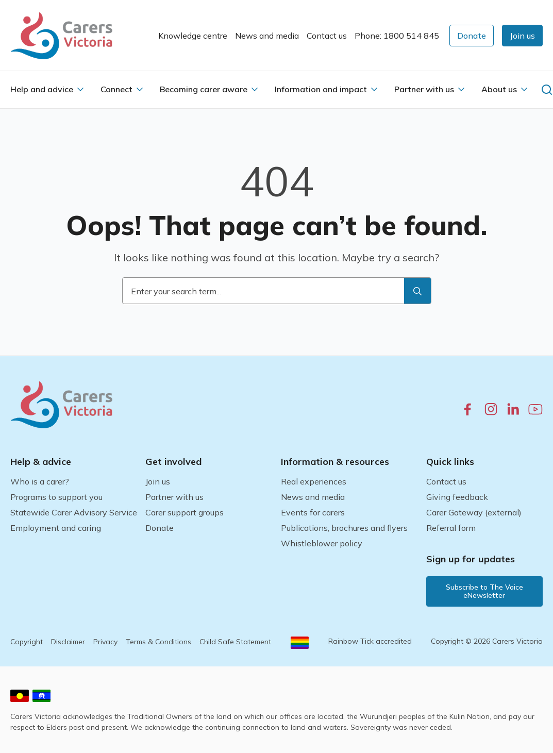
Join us (157, 481)
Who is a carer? (39, 481)
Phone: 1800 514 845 (397, 35)
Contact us (327, 35)
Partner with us (424, 89)
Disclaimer (68, 641)
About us (499, 89)
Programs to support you (56, 497)
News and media (267, 35)
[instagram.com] (491, 409)
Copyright (26, 641)
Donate (159, 528)
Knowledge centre (192, 35)
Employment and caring (55, 528)
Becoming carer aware (203, 89)
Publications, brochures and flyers (344, 528)
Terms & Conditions (158, 641)
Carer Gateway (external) (474, 512)
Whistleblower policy (321, 543)
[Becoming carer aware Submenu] (254, 89)
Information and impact (321, 89)
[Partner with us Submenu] (461, 89)
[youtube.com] (535, 409)
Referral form (451, 528)
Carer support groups (184, 512)
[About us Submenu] (524, 89)
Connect (116, 89)
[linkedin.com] (513, 409)
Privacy (105, 641)
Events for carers (313, 512)
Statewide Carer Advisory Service (73, 512)
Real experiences (313, 481)
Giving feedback (457, 497)
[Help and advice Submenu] (80, 89)
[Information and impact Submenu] (374, 89)
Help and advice (41, 89)
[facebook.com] (468, 409)
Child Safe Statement (235, 641)
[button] (522, 35)
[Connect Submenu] (139, 89)
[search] (417, 291)
